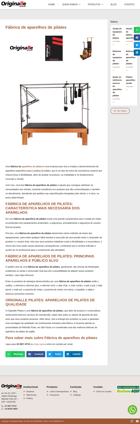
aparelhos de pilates (32, 166)
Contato (129, 4)
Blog (114, 4)
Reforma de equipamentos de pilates (119, 57)
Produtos (95, 4)
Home (51, 4)
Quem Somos (71, 4)
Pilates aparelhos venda (131, 80)
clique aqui (39, 344)
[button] (15, 354)
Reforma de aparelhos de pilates (131, 57)
